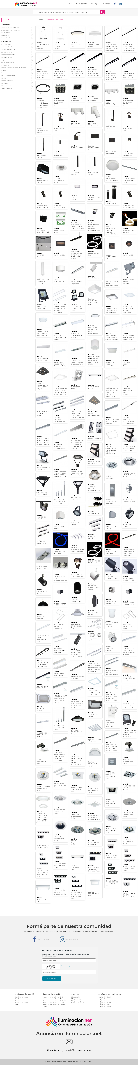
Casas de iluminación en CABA (53, 997)
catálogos (95, 4)
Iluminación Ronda (21, 997)
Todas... (45, 1006)
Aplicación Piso (104, 1005)
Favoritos (41, 20)
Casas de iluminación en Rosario (54, 1005)
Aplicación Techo (105, 1006)
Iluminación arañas (77, 1003)
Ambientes (50, 20)
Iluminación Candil (21, 1003)
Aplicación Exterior (105, 997)
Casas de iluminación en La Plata (54, 1003)
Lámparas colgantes (78, 1001)
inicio (69, 4)
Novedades (59, 20)
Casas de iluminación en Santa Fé (54, 1001)
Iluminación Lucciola (22, 999)
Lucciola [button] (17, 20)
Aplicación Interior (105, 999)
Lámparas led (75, 997)
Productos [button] (81, 4)
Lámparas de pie (76, 999)
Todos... (17, 1005)
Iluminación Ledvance (22, 1001)
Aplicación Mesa (104, 1001)
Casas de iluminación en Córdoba (54, 999)
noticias (106, 4)
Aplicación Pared (105, 1003)
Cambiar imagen (66, 966)
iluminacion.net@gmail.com (69, 1050)
